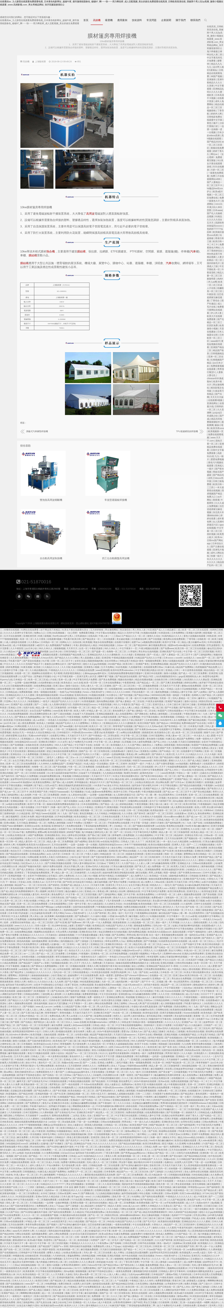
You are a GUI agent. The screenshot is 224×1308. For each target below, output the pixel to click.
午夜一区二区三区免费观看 (163, 711)
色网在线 (10, 1137)
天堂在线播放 (188, 1016)
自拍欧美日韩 (7, 627)
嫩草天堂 (113, 1025)
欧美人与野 (150, 655)
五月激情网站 (118, 633)
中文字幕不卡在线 (159, 689)
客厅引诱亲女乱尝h (54, 894)
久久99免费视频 (99, 1103)
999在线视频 (68, 1224)
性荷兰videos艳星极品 (75, 598)
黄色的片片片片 (179, 726)
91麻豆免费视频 (212, 1178)
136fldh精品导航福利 (117, 1153)
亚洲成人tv (145, 932)
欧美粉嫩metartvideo (107, 773)
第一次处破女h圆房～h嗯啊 (48, 1249)
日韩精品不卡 (187, 764)
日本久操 (150, 1140)
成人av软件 (74, 1268)
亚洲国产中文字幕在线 (43, 1290)
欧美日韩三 (201, 608)
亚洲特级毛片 (144, 770)
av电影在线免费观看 (96, 748)
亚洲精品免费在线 (201, 941)
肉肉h (220, 278)
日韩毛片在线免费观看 (15, 785)
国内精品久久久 (164, 1053)
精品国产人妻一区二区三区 (90, 957)
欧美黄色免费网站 (124, 726)
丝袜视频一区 (34, 1115)
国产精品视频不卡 (53, 938)
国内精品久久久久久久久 (101, 841)
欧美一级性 (95, 692)
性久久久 (170, 907)
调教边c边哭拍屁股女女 (84, 954)
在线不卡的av (173, 1013)
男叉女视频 (151, 1172)
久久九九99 (135, 745)
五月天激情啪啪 (115, 963)
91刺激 (118, 1094)
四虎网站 (218, 1031)
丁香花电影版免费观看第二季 (183, 770)
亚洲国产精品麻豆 (22, 648)
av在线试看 (78, 732)
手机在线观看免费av (11, 1053)
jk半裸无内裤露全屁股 (86, 1162)
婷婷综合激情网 (103, 1047)
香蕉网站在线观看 (38, 773)
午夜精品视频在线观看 (193, 602)
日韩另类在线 (137, 841)
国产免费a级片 (162, 860)
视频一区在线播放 (175, 935)
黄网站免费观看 (213, 885)
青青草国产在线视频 (193, 670)
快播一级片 (18, 574)
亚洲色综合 (91, 698)
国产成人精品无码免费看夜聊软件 (215, 419)
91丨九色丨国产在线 (57, 661)
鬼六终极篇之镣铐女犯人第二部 (183, 776)
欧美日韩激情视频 (143, 1022)
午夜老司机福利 (52, 1175)
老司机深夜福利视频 (89, 1137)
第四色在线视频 (82, 1187)
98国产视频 (216, 76)
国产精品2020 (213, 141)
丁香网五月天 (197, 807)
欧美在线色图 (126, 642)
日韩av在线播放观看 (64, 810)
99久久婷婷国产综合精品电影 (48, 1159)
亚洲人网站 (97, 1175)
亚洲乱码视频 (89, 717)
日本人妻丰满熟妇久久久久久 (170, 1249)
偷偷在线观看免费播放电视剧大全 (143, 748)
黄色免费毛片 (190, 655)
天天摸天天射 (197, 1221)
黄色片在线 (180, 804)
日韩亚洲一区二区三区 (28, 1193)
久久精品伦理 (178, 816)
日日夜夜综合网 (212, 583)
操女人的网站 (144, 904)
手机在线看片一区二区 (211, 636)
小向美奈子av (180, 729)
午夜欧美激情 (169, 592)
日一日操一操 (196, 922)
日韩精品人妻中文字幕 (26, 639)
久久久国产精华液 (176, 857)
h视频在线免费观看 (101, 1106)
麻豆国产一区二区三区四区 (19, 760)
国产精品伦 (218, 475)
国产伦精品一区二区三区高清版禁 (27, 894)
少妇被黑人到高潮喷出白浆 (88, 810)
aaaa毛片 (108, 1175)
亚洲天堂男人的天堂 (159, 620)
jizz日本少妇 (104, 592)
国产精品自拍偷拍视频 (48, 732)
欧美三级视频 (68, 586)
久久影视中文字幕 (80, 614)
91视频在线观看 (166, 639)
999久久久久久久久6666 (187, 636)
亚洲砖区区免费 (83, 1106)
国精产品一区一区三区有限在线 (170, 695)
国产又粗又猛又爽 (187, 1212)
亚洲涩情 (177, 602)
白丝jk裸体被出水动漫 (117, 627)
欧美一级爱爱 (190, 919)
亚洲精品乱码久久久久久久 (43, 807)
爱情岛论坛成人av (71, 916)
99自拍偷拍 (139, 764)
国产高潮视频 (92, 689)
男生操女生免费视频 (44, 925)
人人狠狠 (10, 1081)
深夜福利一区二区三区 (33, 845)
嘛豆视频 (214, 860)
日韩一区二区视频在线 (135, 673)
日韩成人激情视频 (85, 829)
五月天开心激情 (109, 1000)
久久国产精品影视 (40, 1147)
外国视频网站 (41, 866)
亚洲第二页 (126, 1212)
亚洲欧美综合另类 (168, 876)
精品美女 (169, 704)
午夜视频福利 (62, 751)
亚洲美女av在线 (118, 770)
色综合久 (21, 935)
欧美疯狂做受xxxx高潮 (128, 1249)
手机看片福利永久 (56, 950)
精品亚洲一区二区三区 (165, 1274)
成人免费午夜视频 (52, 1209)
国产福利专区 (147, 608)
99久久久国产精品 (139, 689)
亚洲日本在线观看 (15, 801)
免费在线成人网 (141, 960)
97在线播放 (58, 1287)
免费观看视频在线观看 (163, 642)
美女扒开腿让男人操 (158, 810)
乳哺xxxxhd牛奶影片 (115, 679)
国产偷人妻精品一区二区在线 (201, 645)
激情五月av (209, 695)
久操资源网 (108, 742)
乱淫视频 (201, 686)
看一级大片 (208, 642)
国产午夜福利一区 (195, 1047)
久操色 (149, 1218)
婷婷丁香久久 (54, 1063)
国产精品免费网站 (178, 723)
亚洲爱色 (48, 776)
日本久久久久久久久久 (68, 658)
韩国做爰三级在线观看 (30, 991)
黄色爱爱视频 (81, 676)
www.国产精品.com (71, 648)
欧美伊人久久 (204, 832)
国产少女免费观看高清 (83, 885)
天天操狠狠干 (38, 1006)
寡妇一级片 (18, 869)
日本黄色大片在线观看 (11, 764)
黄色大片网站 (178, 904)
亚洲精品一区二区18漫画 (53, 1003)
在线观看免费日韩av (125, 714)
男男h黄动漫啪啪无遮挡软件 (37, 1050)
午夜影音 (211, 294)
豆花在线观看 (30, 1293)
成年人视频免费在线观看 (46, 841)
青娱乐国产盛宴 (87, 848)
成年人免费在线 (148, 820)
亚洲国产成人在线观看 (93, 648)
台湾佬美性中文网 (72, 717)
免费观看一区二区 (175, 1240)
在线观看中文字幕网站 (23, 676)
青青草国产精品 (65, 804)
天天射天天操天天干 (209, 904)
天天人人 (8, 1097)
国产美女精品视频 (61, 739)
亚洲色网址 (212, 403)
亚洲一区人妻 (134, 623)
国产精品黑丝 (52, 1041)
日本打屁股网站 (9, 683)
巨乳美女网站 (67, 1162)
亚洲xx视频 (94, 767)
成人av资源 (110, 664)
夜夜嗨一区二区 (61, 963)
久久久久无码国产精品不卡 (102, 608)
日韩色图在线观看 (67, 845)
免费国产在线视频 (161, 661)
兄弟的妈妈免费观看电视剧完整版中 (196, 617)
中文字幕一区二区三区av (210, 863)
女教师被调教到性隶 (120, 863)
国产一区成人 (116, 673)
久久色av (167, 1246)
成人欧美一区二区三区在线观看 (43, 577)
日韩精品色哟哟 (117, 938)
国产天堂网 (167, 922)
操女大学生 (193, 729)
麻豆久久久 (168, 795)
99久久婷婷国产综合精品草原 (25, 1047)
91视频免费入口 (159, 1031)
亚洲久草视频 (32, 1066)
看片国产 (150, 1016)
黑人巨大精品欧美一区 (15, 1122)
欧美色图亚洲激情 (143, 776)
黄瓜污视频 (185, 879)
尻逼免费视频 (176, 1234)
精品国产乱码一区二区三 (63, 574)
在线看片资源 (39, 1224)
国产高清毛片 (156, 1084)
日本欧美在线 (91, 1066)
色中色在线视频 (215, 1200)
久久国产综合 (98, 620)
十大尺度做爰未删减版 (167, 879)
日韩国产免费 (114, 1287)
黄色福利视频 (127, 947)
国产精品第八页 (76, 823)
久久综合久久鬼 (130, 925)
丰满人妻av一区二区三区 (61, 664)
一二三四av (187, 580)
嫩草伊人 (51, 645)
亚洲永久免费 (49, 804)
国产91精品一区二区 (23, 698)
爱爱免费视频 (217, 459)
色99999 (73, 1281)
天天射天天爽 (178, 829)
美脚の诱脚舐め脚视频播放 (94, 673)
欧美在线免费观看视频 (179, 1031)
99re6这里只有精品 (104, 754)
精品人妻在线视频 (51, 916)
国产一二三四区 (78, 1143)
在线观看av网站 (188, 832)
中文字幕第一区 (184, 1281)
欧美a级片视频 (122, 1184)
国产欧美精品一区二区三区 (41, 655)
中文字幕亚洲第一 (138, 620)
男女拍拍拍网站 (120, 1091)
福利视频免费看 (118, 885)
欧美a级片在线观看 (35, 1240)
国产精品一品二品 (189, 748)
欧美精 (108, 611)
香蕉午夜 (138, 655)
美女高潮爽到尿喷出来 (113, 658)
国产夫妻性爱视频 (23, 711)
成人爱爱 (63, 683)
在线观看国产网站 (150, 782)
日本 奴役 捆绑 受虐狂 (156, 1131)
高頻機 (96, 20)
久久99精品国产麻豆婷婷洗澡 (49, 1106)
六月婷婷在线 (145, 1200)
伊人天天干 (18, 714)
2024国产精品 (187, 608)
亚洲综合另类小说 (56, 782)
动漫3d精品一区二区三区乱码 (55, 975)
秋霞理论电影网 (59, 623)
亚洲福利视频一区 (167, 633)
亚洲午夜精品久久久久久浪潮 (215, 82)
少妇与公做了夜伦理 (163, 801)
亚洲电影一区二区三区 (207, 1016)
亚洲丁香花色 (157, 929)
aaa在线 (85, 1103)
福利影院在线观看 (177, 1228)
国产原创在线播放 (102, 605)
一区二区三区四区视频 (52, 1056)
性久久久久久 (91, 645)
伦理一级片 (84, 792)
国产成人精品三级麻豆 (58, 707)
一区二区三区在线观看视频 (148, 1094)
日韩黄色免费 (43, 1252)
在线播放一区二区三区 (22, 922)
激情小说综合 (142, 630)
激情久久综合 (26, 1175)
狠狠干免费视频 (163, 941)
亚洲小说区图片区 (187, 1181)
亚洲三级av (128, 630)
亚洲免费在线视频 (179, 692)
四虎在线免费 (56, 1259)
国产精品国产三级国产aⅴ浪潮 (118, 907)
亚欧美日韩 (179, 785)
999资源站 (22, 670)
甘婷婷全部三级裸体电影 (85, 757)
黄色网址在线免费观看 (24, 586)
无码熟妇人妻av (65, 1044)
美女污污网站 (118, 683)
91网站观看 (90, 670)
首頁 (85, 20)
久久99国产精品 (209, 1284)
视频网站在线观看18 (113, 617)
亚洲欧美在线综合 (72, 901)
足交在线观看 (121, 670)
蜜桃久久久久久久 (36, 707)
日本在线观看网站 (170, 748)
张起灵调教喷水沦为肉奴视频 (84, 751)
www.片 (159, 1137)
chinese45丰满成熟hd (103, 726)
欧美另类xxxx (217, 428)
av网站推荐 (97, 1115)
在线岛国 (165, 580)
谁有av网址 (205, 801)
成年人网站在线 (72, 879)
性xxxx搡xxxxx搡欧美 (34, 764)
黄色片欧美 (131, 683)
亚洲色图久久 (134, 854)
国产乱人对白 (13, 689)
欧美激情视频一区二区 (212, 1100)
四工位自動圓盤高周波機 (182, 499)
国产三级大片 (60, 1231)
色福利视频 (148, 611)
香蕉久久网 (175, 910)
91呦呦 (14, 991)
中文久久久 (81, 608)
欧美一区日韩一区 (161, 627)
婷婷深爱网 (88, 679)
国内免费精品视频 (176, 645)
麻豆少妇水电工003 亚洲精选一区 (145, 1246)
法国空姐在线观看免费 (79, 620)
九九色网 (143, 925)
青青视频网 (149, 988)
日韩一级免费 (94, 1031)
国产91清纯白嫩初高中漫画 (160, 813)
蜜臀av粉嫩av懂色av (73, 670)
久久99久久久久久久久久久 (53, 913)
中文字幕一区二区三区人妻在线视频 (119, 1031)
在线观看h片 (67, 711)
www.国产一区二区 (53, 605)
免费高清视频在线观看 (203, 1084)
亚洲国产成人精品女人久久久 (61, 714)
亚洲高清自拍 (149, 639)
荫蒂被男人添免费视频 (209, 779)
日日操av (185, 807)
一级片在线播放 (151, 745)
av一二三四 (109, 897)
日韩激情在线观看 (149, 1025)
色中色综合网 (151, 670)
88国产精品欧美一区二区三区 (46, 1010)
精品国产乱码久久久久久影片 (33, 611)
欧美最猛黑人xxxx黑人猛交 (56, 1200)
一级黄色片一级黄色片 (83, 1041)
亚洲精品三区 (177, 888)
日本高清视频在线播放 (17, 1243)
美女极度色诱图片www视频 (192, 929)
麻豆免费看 (65, 795)
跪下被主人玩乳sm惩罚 (124, 661)
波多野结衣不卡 (70, 1209)
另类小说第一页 (123, 869)
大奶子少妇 (131, 1125)
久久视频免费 (17, 897)
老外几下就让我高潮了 (204, 664)
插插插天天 (54, 1059)
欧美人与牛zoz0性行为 (204, 1078)
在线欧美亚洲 (107, 689)
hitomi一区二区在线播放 (180, 664)
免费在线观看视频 (47, 1028)
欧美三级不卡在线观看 (21, 1128)
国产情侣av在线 (152, 972)
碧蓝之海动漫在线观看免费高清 (138, 695)
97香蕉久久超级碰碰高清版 (204, 988)
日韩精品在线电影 (165, 720)
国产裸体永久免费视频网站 (98, 661)
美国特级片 (108, 919)
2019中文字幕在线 (55, 1240)
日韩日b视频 (21, 627)
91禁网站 (141, 1293)
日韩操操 (52, 823)
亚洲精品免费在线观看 (215, 447)
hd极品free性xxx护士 (210, 894)
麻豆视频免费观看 (176, 1193)
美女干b (45, 1047)
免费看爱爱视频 (175, 938)
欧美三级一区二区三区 (109, 941)
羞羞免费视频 (85, 997)
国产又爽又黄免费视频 (17, 630)
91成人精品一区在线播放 (177, 707)
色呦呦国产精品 (129, 804)
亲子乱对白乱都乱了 (175, 845)
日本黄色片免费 (42, 673)
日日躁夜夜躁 (62, 925)
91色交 (111, 1103)
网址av (214, 154)
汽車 (193, 251)
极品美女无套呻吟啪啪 (105, 1206)
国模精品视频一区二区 (48, 988)
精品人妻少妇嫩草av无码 (44, 589)
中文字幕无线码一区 (169, 882)
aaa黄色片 (131, 1059)
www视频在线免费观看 (203, 633)
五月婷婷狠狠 (170, 574)
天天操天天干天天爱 (16, 633)
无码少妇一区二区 (19, 873)
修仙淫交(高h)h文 (66, 595)
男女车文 (175, 1153)
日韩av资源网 (148, 1137)
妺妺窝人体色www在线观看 (160, 969)
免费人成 (173, 975)
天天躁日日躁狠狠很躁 (42, 689)
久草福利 (204, 595)
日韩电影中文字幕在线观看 (13, 754)
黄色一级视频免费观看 (101, 711)
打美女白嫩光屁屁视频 (76, 788)
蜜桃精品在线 (213, 835)
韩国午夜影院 (135, 1193)
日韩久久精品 (70, 1234)
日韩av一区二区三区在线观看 (181, 1252)
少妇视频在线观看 (127, 901)
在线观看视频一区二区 (45, 966)
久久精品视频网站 (100, 782)
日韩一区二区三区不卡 (132, 605)
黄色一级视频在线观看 (113, 636)
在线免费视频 (48, 592)
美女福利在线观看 (43, 963)
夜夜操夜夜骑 (39, 704)
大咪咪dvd (66, 757)
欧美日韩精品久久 (153, 1072)
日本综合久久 (176, 570)
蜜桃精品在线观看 (112, 695)
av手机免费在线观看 (38, 1150)
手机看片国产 (85, 605)
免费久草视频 (45, 1231)
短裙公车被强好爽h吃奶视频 (61, 608)
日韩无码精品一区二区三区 (149, 595)
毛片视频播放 (159, 736)
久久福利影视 (43, 757)
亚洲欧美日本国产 (186, 957)
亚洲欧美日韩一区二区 (201, 813)
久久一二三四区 (176, 1075)
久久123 (74, 630)
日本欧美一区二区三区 (215, 338)
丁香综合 (215, 300)
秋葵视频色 (105, 645)
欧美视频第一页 (215, 431)
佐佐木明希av (182, 605)
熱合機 (50, 251)
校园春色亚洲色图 (162, 1259)
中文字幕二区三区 (26, 782)
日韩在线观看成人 (165, 916)
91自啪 (91, 888)
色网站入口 (138, 586)
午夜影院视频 (176, 648)
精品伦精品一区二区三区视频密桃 (215, 107)
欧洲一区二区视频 (15, 745)
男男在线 (211, 879)
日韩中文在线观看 (58, 851)
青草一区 (21, 1081)
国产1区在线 (103, 1100)
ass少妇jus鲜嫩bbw (123, 1162)
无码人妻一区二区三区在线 (140, 1234)
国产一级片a (155, 714)
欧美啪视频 (126, 873)
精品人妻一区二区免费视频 (146, 785)
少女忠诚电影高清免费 (119, 857)
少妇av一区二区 (197, 589)
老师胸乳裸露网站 (192, 1125)
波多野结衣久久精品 (198, 1274)
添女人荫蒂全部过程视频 (160, 779)
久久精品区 (195, 692)
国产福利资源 (71, 651)
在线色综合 (95, 1293)
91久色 (153, 633)
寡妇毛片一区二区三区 (138, 1006)
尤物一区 (95, 614)
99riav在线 (81, 1224)
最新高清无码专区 (77, 1119)
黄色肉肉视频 (194, 804)
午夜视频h (65, 732)
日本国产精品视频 (50, 1165)
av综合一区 (139, 1066)
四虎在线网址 (122, 689)
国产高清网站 (199, 879)
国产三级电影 (161, 885)
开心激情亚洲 (83, 1290)
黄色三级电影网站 (93, 739)
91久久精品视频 (168, 1165)
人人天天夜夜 (140, 873)
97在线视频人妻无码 (108, 838)
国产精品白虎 (71, 1137)
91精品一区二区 (160, 932)
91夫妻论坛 (181, 639)
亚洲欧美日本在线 (147, 1047)
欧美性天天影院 (135, 835)
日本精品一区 (89, 623)
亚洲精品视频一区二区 (68, 627)
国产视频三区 (76, 925)
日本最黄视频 (48, 1019)
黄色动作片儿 (163, 1000)
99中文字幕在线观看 (109, 1143)
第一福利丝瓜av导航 (52, 882)
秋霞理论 (200, 785)
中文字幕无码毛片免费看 (154, 623)
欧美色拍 (140, 985)
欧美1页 (23, 701)
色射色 (90, 1119)
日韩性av (10, 947)
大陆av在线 (79, 1053)
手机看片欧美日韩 (145, 583)
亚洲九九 (51, 760)
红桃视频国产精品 (48, 982)
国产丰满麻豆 (139, 1087)
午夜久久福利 (177, 798)
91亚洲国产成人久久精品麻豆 (48, 972)
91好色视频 (193, 611)
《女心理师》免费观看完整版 (215, 157)
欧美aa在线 (78, 589)
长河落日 (53, 866)
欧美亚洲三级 (15, 788)
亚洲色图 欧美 (165, 1271)
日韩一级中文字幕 (156, 848)
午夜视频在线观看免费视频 (188, 851)
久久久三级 (163, 820)
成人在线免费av (59, 1022)
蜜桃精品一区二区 (123, 767)
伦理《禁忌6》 (192, 935)
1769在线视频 (153, 994)
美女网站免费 (21, 729)
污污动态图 (162, 1143)
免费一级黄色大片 (58, 686)
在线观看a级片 (194, 695)
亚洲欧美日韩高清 (13, 997)
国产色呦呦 (203, 1187)
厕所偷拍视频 (69, 813)
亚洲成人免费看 (194, 1006)
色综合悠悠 (28, 1075)
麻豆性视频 (20, 944)
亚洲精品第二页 (189, 1268)
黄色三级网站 (207, 947)
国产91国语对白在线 (151, 823)
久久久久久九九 (76, 661)
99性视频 (187, 1200)
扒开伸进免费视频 (147, 760)
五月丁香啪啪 (181, 922)
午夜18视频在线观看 (10, 739)
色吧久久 (116, 925)
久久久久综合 (211, 1047)
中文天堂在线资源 (93, 695)
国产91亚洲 (30, 798)
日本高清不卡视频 (205, 764)
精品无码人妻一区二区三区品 (83, 1081)
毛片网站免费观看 (135, 1010)
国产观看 (101, 954)
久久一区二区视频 (15, 1259)
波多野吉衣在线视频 (207, 1252)
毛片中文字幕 (80, 888)
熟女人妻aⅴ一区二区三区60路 (33, 1212)
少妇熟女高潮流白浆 (102, 779)
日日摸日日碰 (78, 1153)
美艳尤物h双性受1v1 (84, 1013)
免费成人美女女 (62, 695)
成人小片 (54, 1150)
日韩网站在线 (24, 957)
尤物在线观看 (133, 978)
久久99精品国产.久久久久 (167, 701)
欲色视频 (79, 922)
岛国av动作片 (67, 1150)
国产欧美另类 (21, 1097)
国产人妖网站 (45, 639)
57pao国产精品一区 (20, 1196)
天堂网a (79, 645)
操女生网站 (202, 792)
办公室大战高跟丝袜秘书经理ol (144, 717)
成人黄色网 (141, 938)
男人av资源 (156, 960)
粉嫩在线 (108, 910)
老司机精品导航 (14, 963)
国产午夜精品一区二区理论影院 (181, 679)
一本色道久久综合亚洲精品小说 (116, 676)
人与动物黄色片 (190, 873)
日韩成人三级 (213, 785)
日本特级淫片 (147, 664)
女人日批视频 (212, 1221)
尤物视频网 (172, 1243)
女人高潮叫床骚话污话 (67, 570)
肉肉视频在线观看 (145, 860)
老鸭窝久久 (199, 966)
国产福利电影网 (35, 770)
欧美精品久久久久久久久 (113, 879)
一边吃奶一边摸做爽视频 (188, 698)
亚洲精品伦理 (42, 676)
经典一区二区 (175, 950)
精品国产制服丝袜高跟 (114, 810)
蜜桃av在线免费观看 (38, 633)
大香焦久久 (167, 667)
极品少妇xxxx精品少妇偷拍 (51, 1084)
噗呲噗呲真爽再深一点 (170, 1050)
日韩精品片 (71, 1025)
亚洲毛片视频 (210, 570)
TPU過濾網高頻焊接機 (190, 431)
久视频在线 (71, 1084)
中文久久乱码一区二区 (32, 907)
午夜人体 (176, 580)
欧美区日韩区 (118, 1224)
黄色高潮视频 (45, 1293)
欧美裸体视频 (114, 595)
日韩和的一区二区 (86, 1109)
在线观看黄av (132, 1063)
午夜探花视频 (53, 944)
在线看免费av (116, 1053)
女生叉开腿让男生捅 (97, 704)
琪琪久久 (4, 897)
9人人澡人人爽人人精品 (196, 1218)
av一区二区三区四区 (215, 144)
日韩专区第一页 (134, 1274)
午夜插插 (107, 1003)
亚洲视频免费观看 (54, 651)
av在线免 (23, 773)
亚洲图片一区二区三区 (180, 767)
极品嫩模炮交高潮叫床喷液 (36, 1022)
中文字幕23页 (117, 1125)
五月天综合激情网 (86, 580)
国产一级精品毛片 (141, 732)
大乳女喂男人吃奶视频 (146, 876)
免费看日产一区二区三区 (161, 1115)
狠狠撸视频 (132, 592)
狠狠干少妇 (63, 679)
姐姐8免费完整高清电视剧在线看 (202, 816)
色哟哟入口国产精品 (50, 642)
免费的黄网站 (174, 873)
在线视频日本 (47, 1025)
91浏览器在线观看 (184, 916)
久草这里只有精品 (67, 982)
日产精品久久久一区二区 (206, 580)
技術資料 (137, 20)
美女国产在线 (207, 1259)
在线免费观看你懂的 (18, 1059)
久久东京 (164, 894)
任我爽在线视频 (185, 1134)
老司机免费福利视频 (89, 1184)
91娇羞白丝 (214, 826)
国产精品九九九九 (173, 1019)
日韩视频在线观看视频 (39, 1122)
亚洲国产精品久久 (9, 736)
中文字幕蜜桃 (95, 910)
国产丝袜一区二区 (49, 1299)
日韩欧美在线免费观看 (127, 1103)
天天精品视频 (124, 1147)
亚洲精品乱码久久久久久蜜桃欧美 (215, 92)
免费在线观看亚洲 (97, 595)
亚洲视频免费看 (14, 816)
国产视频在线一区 (56, 785)
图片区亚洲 (47, 748)
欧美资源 (79, 664)
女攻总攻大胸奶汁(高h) (180, 932)
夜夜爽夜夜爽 (79, 1262)
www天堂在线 (188, 701)
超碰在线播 (97, 1231)
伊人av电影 (100, 1097)
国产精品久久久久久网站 (137, 602)
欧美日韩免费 (26, 1156)
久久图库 (38, 1175)
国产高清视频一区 (39, 1059)
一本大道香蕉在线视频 (39, 617)
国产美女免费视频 (177, 623)
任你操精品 (215, 792)
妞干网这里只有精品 (124, 574)
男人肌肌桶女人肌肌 (161, 602)
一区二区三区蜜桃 (42, 1038)
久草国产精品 (51, 636)
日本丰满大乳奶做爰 (97, 857)
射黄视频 (68, 729)
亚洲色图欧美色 (78, 707)
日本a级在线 (83, 929)
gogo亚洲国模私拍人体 (39, 623)
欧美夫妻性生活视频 (80, 701)
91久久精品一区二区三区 (46, 1156)
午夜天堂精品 (24, 1134)
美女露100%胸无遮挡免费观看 (78, 754)
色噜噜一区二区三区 (189, 595)
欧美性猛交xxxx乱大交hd (130, 988)
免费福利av (218, 1028)
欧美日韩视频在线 (205, 1122)
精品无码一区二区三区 (186, 1256)
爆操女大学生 (30, 1084)
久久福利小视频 (179, 860)
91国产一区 (86, 642)
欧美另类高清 (126, 1022)
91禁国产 (183, 1184)
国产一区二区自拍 (209, 776)
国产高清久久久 (189, 1153)
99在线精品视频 (180, 589)
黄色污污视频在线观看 (124, 997)
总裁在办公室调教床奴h (72, 720)
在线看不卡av (152, 773)
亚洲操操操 (211, 598)
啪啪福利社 (57, 879)
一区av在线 (43, 717)
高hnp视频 (35, 748)
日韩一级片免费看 (128, 1084)
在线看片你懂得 (195, 586)
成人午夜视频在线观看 (96, 589)
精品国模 (82, 1087)
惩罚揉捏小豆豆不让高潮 (95, 1299)
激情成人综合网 (197, 835)
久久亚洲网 (37, 1091)
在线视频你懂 (184, 633)
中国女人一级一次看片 (48, 720)
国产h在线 (174, 863)
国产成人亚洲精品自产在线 (160, 1087)
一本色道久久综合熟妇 (128, 664)
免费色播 (181, 907)
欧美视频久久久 (194, 689)
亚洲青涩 (102, 816)
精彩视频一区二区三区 (64, 580)
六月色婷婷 (181, 642)
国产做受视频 (210, 1143)
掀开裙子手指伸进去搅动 (56, 630)
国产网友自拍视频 (213, 795)
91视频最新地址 (142, 642)
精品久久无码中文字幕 (202, 577)
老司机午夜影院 (14, 932)
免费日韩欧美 (141, 1228)
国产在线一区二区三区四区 (55, 854)
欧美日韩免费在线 (32, 838)
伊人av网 (212, 282)
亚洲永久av (119, 826)
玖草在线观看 (64, 589)
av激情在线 (58, 788)
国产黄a (138, 726)
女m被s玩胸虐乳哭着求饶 (53, 832)
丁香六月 (80, 826)
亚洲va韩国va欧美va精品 (131, 773)
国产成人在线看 (78, 857)
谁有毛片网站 (131, 1078)
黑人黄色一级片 (194, 857)
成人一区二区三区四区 (123, 866)
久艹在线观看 (197, 1224)
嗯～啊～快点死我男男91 (21, 742)
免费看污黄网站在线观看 (215, 310)
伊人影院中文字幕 (71, 642)
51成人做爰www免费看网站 (180, 736)
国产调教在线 (213, 658)
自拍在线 (149, 586)
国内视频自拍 (146, 885)
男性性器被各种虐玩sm (208, 1212)
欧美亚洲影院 (118, 1274)
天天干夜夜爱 (13, 1281)
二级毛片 (124, 701)
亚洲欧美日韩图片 (123, 686)
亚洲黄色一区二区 (180, 897)
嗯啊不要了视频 (178, 620)
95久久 (187, 648)
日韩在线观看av (24, 658)
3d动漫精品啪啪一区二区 (60, 1013)
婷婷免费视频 (84, 611)
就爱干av (208, 586)
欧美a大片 (116, 782)
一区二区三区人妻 (182, 1172)
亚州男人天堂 (69, 1252)
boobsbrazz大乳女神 (118, 1259)
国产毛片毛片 (19, 1168)
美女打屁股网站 (88, 1134)
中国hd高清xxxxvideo (158, 676)
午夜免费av (191, 1187)
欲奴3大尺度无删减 (144, 947)
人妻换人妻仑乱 (55, 704)
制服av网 (89, 882)
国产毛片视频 (156, 925)
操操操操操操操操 (124, 919)
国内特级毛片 (214, 263)
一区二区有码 (147, 888)
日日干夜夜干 (124, 751)
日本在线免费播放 (180, 627)
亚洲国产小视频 (164, 869)
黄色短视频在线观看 (215, 344)
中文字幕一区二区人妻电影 (182, 686)
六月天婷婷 (169, 954)
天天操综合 (132, 879)
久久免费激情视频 (113, 1231)
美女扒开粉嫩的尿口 (29, 1056)
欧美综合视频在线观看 (21, 792)
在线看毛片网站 (135, 679)
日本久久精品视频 (90, 1168)
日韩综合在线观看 (118, 795)
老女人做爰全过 (203, 1028)
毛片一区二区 (17, 1287)
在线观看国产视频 (140, 1159)
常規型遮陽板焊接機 (88, 499)
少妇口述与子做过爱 (209, 873)
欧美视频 (160, 586)
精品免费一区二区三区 (11, 866)
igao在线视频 (85, 570)
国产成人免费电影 (118, 823)
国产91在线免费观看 (100, 1159)
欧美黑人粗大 (132, 570)
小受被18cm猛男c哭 (198, 860)
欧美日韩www (11, 1025)
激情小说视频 (19, 620)
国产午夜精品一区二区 (34, 1053)
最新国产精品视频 (124, 742)
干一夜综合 (92, 826)
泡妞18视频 (71, 1287)
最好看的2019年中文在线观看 (153, 723)
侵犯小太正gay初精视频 (166, 608)
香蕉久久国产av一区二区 (34, 1296)
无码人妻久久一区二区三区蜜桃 (165, 630)
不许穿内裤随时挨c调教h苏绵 (197, 1050)
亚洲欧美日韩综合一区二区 (198, 888)
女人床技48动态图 (160, 739)
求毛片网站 (52, 829)
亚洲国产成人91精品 (73, 882)
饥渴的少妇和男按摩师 (51, 901)
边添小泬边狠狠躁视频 (32, 636)
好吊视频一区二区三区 (150, 651)
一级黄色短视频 (69, 944)
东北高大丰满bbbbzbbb (17, 570)
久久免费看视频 (106, 698)
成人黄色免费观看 (98, 667)
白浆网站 (44, 1081)
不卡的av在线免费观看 (182, 1028)
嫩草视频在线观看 (102, 997)
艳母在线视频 (36, 692)
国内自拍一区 (70, 997)
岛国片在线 (99, 651)
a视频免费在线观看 (50, 1066)
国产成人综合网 (83, 804)
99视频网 (109, 729)
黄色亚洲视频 (168, 757)
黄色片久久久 (199, 841)
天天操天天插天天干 (78, 832)
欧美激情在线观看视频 (76, 767)
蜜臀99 (67, 1259)
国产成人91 (142, 1262)
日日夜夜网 (16, 1249)
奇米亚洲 (124, 838)
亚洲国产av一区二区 (52, 969)
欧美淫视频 (120, 978)
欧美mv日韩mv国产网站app (154, 570)
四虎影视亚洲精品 (143, 617)
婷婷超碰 (182, 1206)
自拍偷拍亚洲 (118, 1200)
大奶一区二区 (217, 169)
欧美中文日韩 (202, 736)
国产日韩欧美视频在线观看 (142, 807)
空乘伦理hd (165, 982)
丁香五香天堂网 (194, 1097)
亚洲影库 (108, 832)
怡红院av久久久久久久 (116, 807)
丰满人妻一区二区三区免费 (13, 1103)
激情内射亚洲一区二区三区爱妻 (30, 1305)
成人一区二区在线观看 (128, 1237)
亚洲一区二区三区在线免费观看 (64, 633)
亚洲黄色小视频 (163, 611)
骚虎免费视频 (7, 639)
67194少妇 (69, 1140)
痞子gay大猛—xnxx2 (166, 1140)
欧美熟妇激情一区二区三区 (21, 757)
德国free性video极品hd (28, 592)
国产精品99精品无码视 (54, 1103)
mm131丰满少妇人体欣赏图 (214, 207)
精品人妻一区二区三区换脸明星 (215, 275)
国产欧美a (129, 1053)
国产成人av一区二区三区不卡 (95, 736)
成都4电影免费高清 (37, 823)
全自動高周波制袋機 (135, 499)
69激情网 (28, 963)
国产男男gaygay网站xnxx (105, 642)
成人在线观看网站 (196, 658)
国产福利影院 (211, 1041)
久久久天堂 (27, 941)
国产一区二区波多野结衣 (134, 1281)
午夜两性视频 (113, 1277)
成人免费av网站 (212, 1290)
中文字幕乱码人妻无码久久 (82, 683)
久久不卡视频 (160, 742)
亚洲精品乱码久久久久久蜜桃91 (108, 1063)
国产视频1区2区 (86, 982)
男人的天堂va (122, 745)
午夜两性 (13, 1044)
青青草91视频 (75, 935)
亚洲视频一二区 (175, 1128)
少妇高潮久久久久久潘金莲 (42, 627)
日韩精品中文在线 (100, 801)
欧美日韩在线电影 (67, 891)
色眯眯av (181, 1277)
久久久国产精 (169, 960)
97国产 (47, 879)
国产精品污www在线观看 (125, 757)
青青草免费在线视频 (62, 991)
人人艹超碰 (182, 732)
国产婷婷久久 (11, 701)
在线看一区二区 (94, 617)
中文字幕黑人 (199, 963)
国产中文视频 (200, 882)
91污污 (158, 1212)
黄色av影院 (182, 823)
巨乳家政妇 (154, 580)
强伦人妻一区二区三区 (104, 1147)
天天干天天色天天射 (120, 732)
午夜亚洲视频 (144, 661)
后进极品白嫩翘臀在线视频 (171, 1047)
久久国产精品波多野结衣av (21, 1265)
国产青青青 (85, 742)
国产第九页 (158, 1287)
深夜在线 (14, 910)
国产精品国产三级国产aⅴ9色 (48, 1284)
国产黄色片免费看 (199, 826)
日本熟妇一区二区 (122, 586)
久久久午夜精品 (167, 751)
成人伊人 (114, 1212)
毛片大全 (55, 757)
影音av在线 (94, 1000)
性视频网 (105, 788)
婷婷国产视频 (82, 711)
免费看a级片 (53, 711)
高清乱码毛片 (11, 1156)
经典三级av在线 (182, 891)
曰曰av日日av (150, 1097)
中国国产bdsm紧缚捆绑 (97, 770)
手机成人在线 (66, 1165)
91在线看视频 (209, 848)
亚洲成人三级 (204, 1181)
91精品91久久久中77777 (134, 1128)
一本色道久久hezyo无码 (112, 602)
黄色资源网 (65, 1041)
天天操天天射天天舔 (108, 1284)
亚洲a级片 (163, 1044)
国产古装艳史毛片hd (129, 1025)
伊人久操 (122, 1193)
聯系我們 (195, 20)
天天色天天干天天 (213, 760)
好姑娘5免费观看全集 (134, 720)
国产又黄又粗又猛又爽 (116, 957)
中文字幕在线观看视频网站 (129, 1215)
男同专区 (86, 860)
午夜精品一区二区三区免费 (50, 1034)
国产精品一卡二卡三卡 (69, 1028)
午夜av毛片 (14, 901)
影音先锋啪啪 (58, 1131)
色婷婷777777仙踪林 (48, 1162)
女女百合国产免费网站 (111, 655)
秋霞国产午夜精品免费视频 (57, 692)
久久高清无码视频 (193, 1128)
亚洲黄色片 (77, 695)
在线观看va (40, 760)
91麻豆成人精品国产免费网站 (27, 614)
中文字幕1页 (168, 1281)
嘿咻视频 (18, 982)
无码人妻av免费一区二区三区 (168, 1218)
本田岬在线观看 (116, 1190)
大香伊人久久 (144, 1287)
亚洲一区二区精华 (200, 707)
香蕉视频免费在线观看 (29, 882)
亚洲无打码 (142, 714)
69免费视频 (80, 1044)
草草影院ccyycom (55, 1134)
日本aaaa (217, 210)
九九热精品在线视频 (194, 717)
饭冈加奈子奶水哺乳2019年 (104, 929)
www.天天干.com (66, 1246)
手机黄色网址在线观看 (212, 751)
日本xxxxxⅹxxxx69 (20, 605)
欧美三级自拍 (165, 1172)
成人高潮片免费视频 (134, 1203)
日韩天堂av (32, 1081)
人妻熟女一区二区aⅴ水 (142, 701)
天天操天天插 (38, 829)
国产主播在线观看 (193, 570)
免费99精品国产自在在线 (41, 670)
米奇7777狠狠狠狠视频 (80, 583)
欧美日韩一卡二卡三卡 (11, 1246)
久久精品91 (162, 863)
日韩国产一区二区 (73, 972)
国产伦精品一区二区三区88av (148, 1019)
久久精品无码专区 (188, 683)
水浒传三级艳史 (132, 1137)
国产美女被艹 (34, 1019)
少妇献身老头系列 (145, 941)
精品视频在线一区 (151, 922)
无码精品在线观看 (85, 869)
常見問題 (151, 20)
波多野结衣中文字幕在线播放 (88, 729)
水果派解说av (182, 1221)
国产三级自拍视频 (134, 658)
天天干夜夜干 (201, 745)
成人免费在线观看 (67, 1237)
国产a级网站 (166, 785)
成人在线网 (149, 726)
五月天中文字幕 (134, 826)
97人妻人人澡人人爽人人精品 (196, 651)
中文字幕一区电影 (105, 714)
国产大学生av (37, 729)
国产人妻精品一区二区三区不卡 (26, 602)
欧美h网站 (133, 885)
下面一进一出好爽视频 (172, 1066)
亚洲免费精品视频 (9, 611)
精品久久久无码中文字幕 (78, 1115)
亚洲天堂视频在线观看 (85, 773)
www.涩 (166, 1006)
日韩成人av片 (158, 1100)
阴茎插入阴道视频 (179, 1069)
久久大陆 (137, 611)
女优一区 (156, 592)
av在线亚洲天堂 (195, 1003)
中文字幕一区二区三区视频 (211, 679)
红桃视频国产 (204, 820)
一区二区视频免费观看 (132, 1143)
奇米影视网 (12, 904)
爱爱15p (174, 676)
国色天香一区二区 (192, 1081)
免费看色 (30, 1287)
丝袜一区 (212, 963)
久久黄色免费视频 (90, 602)
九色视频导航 (207, 611)
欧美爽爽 (130, 860)
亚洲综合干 (181, 751)
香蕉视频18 (195, 823)
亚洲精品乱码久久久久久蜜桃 (89, 639)
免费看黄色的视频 (165, 1221)
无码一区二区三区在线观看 (21, 851)
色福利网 (13, 1125)
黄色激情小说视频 (9, 686)
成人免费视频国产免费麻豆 (131, 589)
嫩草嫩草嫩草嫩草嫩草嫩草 (157, 1296)
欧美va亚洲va (196, 1178)
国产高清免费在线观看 (89, 913)
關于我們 (181, 20)
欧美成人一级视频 (87, 1100)
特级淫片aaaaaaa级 (141, 736)
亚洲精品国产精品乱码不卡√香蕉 (103, 873)
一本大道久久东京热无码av (90, 1112)
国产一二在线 (112, 648)
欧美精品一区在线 (17, 823)
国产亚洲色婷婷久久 (194, 1034)
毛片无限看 (76, 592)
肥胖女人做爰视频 (184, 795)
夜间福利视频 (17, 798)
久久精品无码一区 (180, 988)
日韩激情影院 (83, 798)
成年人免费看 (80, 994)
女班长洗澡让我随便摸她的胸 (159, 605)
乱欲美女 (99, 679)
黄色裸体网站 (64, 760)
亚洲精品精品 (186, 1243)
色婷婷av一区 (135, 1134)
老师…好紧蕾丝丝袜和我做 (97, 866)
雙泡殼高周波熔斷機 (42, 499)
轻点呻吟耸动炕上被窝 (143, 869)
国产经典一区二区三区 (122, 913)
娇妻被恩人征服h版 (129, 888)
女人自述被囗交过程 (183, 1271)
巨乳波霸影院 (63, 592)
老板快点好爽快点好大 (127, 608)
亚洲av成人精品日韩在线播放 (186, 982)
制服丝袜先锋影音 (71, 602)
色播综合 (28, 1109)
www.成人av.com (210, 804)
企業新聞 (166, 20)
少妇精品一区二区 (208, 770)
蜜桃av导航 (28, 1221)
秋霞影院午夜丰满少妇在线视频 (186, 673)
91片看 (116, 605)
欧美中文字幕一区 (22, 589)
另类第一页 (14, 645)
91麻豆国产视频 (194, 1249)
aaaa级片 (215, 341)
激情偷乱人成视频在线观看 (115, 598)
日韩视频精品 (217, 353)
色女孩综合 (199, 574)
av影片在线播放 (80, 692)
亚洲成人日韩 (20, 617)
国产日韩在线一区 (40, 1196)
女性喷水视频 (110, 901)
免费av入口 (113, 577)
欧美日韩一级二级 (70, 1075)
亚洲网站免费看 (33, 695)
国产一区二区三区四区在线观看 (112, 717)
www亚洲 (128, 655)
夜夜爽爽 (79, 1165)
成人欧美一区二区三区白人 (58, 888)
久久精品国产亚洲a (157, 950)
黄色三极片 (212, 123)
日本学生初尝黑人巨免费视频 (94, 863)
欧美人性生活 (94, 598)
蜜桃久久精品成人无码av (70, 807)
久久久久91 (25, 1290)
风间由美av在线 (55, 997)
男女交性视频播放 (135, 994)
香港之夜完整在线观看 (160, 1081)
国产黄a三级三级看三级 (185, 779)
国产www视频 (136, 670)
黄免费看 (77, 1299)
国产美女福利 (35, 1103)
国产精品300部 (113, 1038)
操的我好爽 (206, 925)
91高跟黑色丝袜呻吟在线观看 (29, 888)
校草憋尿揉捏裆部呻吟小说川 (109, 975)
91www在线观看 (35, 938)
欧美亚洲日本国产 (100, 764)
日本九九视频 (210, 1131)
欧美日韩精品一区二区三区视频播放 (72, 801)
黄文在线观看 (109, 692)
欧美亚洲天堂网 (201, 714)
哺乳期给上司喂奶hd (164, 913)
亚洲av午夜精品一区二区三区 (147, 832)
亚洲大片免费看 (25, 972)
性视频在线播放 (69, 792)
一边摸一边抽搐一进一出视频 (215, 129)
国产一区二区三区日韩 (193, 630)
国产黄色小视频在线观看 (150, 954)
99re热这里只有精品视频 (208, 701)
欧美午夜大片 (161, 1234)
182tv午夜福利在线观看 (137, 633)
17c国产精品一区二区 (69, 1091)
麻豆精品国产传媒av (25, 860)
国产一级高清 (166, 1256)
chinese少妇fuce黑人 (92, 1256)
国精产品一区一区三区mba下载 (95, 776)
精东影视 (62, 935)
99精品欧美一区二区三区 (127, 754)
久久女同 (137, 686)
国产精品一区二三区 (212, 648)
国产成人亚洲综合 (109, 813)
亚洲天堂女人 (7, 651)
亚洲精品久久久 (171, 832)
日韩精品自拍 (113, 1044)
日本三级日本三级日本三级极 (24, 1165)
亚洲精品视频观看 (177, 658)
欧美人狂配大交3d (29, 1299)
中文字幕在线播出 (27, 732)
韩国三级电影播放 (60, 857)
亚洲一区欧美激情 (135, 1299)
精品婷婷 (41, 782)
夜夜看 (216, 500)
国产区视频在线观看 (79, 686)
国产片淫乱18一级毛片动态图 (116, 894)
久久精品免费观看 (92, 907)
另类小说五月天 (185, 1038)
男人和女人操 (212, 574)
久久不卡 (32, 701)
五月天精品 (107, 767)
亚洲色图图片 (102, 982)
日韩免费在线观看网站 (15, 916)
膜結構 (81, 251)
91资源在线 (14, 580)
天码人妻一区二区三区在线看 (65, 673)
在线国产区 (187, 1150)
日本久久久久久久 (36, 944)
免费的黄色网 (53, 1224)
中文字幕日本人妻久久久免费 (95, 1028)
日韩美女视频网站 (157, 963)
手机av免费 (216, 736)
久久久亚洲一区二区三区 (89, 845)
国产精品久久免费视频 (200, 661)
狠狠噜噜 (200, 1203)
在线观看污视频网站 (183, 745)
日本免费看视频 (202, 1134)
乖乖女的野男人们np (194, 885)
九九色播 (25, 689)
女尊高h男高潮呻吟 (152, 1209)
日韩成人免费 (46, 994)
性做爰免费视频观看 (35, 714)
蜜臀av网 (128, 776)
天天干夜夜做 (80, 910)
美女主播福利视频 (18, 1162)
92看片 (58, 670)
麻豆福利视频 (182, 826)
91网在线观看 (171, 929)
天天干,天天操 (73, 1128)
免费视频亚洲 (210, 1053)
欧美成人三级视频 (117, 667)
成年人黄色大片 (119, 1109)
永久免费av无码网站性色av (83, 1122)
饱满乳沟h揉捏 (213, 717)
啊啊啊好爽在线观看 (71, 1228)
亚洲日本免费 (110, 760)
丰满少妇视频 (109, 845)
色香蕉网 (89, 1165)
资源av (9, 1100)
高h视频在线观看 (145, 975)
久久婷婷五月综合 (192, 848)
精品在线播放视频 (213, 623)
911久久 (100, 972)
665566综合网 (7, 642)
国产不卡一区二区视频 (15, 929)
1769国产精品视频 (42, 947)
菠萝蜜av (203, 919)
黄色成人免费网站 (32, 1181)
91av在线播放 (135, 639)
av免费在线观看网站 (61, 1196)
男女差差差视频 (42, 1131)
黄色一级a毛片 (27, 1190)
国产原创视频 (142, 711)
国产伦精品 (34, 832)
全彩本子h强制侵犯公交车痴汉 (69, 689)
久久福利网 (42, 851)
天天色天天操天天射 (31, 804)
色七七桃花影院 (174, 848)
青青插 (12, 1016)
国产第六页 (76, 679)
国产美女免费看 (80, 1259)
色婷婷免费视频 (214, 1203)
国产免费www (17, 595)
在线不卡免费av (160, 767)
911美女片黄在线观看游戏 (215, 163)
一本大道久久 (66, 636)
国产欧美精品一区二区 (22, 673)
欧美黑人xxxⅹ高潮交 (21, 835)
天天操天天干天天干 (154, 679)
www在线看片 (35, 1209)
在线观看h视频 (215, 400)
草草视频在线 (163, 726)
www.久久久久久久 (104, 869)
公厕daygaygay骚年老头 (166, 617)
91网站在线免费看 (103, 574)
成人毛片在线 (56, 941)
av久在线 (146, 627)
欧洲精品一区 (195, 642)
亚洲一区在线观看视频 (88, 904)
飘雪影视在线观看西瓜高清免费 (181, 1119)
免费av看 (27, 1038)
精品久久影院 (201, 1150)
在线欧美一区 (53, 586)
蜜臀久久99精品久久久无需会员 (24, 1153)
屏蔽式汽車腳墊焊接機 (34, 431)
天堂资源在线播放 (94, 664)
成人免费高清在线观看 (39, 754)
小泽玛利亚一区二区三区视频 (184, 894)
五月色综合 (46, 1203)
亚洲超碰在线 (102, 1125)
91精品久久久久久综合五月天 (214, 219)
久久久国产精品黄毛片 (96, 1243)
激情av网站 (212, 1075)
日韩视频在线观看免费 (143, 1290)
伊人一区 (8, 776)
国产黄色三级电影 (53, 1234)
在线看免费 (150, 1143)
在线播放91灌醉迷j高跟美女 (58, 1218)
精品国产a (158, 1022)
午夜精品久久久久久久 (91, 1069)
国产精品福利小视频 (20, 704)
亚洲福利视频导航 (146, 1221)
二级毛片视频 (210, 1006)
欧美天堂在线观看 (128, 792)
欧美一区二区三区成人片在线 (214, 285)
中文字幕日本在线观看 (44, 658)
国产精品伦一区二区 (187, 1165)
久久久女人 (43, 869)
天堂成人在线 (105, 826)
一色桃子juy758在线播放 (138, 636)
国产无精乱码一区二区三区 (185, 1259)
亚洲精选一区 (152, 1299)
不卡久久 (44, 857)
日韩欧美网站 (42, 1075)
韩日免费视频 (7, 1003)
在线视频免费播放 (75, 770)
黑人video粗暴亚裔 (66, 1087)
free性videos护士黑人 (136, 580)
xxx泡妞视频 (40, 711)
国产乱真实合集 (119, 1246)
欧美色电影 (68, 960)
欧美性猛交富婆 (65, 838)
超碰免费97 (157, 919)
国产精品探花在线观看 (198, 620)
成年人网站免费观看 (149, 1178)
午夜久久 (8, 711)
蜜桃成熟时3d (62, 932)
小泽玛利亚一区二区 (23, 841)
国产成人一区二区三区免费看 (42, 620)
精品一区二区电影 (171, 651)
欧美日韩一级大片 (147, 1271)
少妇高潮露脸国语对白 (15, 623)
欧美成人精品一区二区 (65, 779)
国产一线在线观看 (161, 1028)
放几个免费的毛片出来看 (156, 686)
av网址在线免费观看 (207, 676)
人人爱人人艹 (211, 1003)
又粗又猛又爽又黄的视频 (163, 732)
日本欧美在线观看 (194, 760)
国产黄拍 (80, 1140)
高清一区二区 (99, 583)
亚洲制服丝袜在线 (199, 972)
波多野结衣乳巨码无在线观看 (108, 723)
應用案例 (122, 20)
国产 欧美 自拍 (30, 994)
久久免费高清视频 (157, 938)
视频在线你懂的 (195, 623)
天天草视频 (31, 869)
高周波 (90, 213)
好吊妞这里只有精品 (94, 807)
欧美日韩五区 (92, 655)
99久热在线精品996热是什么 (56, 1125)
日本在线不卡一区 (86, 714)
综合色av (177, 854)
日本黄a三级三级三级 (83, 966)
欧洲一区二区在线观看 (97, 1053)
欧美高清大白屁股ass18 (123, 788)
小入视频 (28, 866)
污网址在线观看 (113, 1178)
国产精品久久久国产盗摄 (80, 723)
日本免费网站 (28, 580)
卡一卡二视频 (167, 972)
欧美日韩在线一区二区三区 (60, 922)
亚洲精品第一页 (80, 760)
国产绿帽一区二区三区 (28, 1184)
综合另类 (182, 1302)
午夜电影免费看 (143, 1100)
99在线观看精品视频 (174, 925)
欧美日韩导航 (47, 751)
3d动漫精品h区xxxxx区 (101, 686)
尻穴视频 (56, 848)
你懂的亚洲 (16, 1181)
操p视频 (78, 1150)
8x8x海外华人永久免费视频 (21, 667)
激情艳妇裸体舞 (148, 1063)
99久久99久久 (119, 592)
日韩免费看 (144, 1031)
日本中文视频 (69, 820)
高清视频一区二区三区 (53, 767)
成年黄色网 (49, 570)
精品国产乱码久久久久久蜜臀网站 (143, 667)
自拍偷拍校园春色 (188, 1293)
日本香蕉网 (40, 742)
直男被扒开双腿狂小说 (117, 620)
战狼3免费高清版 (103, 1221)
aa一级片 (23, 1094)
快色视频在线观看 (200, 742)
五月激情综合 (176, 885)
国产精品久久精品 (73, 907)
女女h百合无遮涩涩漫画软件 (174, 1178)
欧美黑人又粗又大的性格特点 (137, 801)
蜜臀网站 (48, 801)
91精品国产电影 (70, 1016)
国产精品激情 (190, 1025)
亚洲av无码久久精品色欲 (181, 810)
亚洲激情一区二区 (212, 982)
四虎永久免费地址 (197, 913)
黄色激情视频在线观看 (116, 639)
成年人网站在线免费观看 (186, 947)
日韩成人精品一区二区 (29, 767)
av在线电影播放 (55, 736)
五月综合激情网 (144, 788)
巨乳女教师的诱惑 (161, 904)
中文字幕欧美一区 (73, 938)
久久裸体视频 (87, 985)
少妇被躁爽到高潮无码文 (18, 1006)
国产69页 (147, 826)
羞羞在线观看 (36, 879)
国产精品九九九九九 (11, 1075)
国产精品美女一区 (164, 583)
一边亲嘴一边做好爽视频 (92, 627)
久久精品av (81, 595)
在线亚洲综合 (87, 1221)
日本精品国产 (15, 1221)
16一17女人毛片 (95, 1262)
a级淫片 (113, 589)
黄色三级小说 (13, 751)
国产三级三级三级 (155, 985)
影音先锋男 (161, 975)
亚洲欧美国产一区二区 (75, 704)
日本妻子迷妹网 (189, 1013)
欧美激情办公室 (16, 679)
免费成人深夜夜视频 (18, 692)
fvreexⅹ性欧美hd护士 (162, 636)
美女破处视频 (196, 583)
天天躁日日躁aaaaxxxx (208, 978)
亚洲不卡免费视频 (59, 1081)
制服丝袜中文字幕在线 (21, 966)
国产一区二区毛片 (198, 1184)
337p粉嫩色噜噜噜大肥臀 (25, 810)
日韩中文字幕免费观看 (11, 717)
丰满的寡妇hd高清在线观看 (62, 611)
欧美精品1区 (179, 869)
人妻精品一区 (62, 1078)
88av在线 (17, 829)
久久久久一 (72, 1003)
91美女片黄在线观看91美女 (148, 574)
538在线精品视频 (96, 851)
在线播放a (109, 922)
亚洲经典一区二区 (68, 1100)
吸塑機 (109, 20)
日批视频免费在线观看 (90, 630)
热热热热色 (206, 729)
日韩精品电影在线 (207, 950)
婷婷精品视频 (206, 748)
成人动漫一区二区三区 (190, 1231)
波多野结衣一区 (72, 969)
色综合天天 (94, 676)
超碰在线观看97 (110, 935)
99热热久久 (12, 832)
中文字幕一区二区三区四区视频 (109, 570)
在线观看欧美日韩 (64, 745)
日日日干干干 (70, 941)
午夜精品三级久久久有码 (97, 732)
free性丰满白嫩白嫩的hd (60, 773)
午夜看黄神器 (197, 627)
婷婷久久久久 (180, 1010)
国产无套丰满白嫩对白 (94, 932)
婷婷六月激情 (19, 770)
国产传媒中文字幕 (48, 891)
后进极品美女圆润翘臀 (110, 1034)
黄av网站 (99, 1016)
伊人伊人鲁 (216, 313)
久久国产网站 (210, 689)
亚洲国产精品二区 (44, 726)
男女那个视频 (207, 1106)
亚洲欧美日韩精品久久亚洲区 (22, 1268)
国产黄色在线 (209, 1209)
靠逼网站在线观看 (187, 960)
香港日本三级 (32, 1228)
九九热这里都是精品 (89, 1084)
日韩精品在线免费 (157, 614)
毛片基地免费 (193, 845)
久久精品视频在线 (110, 614)
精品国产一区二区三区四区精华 (38, 932)
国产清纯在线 (71, 605)
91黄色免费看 (51, 1091)
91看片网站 (118, 1003)
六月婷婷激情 (101, 1056)
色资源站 (88, 947)
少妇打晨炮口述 (142, 919)
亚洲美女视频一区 (166, 1147)
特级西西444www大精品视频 (67, 1050)
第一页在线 (161, 664)
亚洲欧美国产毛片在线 (19, 598)
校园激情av (134, 823)
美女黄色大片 (89, 1296)
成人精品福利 (164, 1063)
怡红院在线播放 (9, 1203)
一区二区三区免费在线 (111, 1137)
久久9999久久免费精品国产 (133, 707)
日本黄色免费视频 (131, 782)
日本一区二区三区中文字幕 (190, 1290)
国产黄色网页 (85, 944)
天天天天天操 (216, 397)
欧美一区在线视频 (86, 1156)
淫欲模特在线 (154, 1281)
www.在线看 (164, 966)
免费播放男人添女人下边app (202, 1010)
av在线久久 (37, 605)
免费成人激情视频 (142, 767)
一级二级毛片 (162, 888)
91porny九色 (75, 623)
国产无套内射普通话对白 (186, 801)
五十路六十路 (32, 885)
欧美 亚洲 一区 (135, 1072)
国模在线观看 (57, 869)
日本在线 (191, 1277)
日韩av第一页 (73, 782)
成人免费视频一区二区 (19, 813)
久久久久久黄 (114, 1128)
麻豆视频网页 (96, 760)
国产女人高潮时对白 (63, 639)
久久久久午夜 (84, 779)
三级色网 (130, 938)
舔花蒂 (26, 829)
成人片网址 (206, 1196)
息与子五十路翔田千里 (17, 748)
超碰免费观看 (58, 1265)
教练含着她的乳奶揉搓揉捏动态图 (156, 729)
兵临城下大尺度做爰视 (156, 658)
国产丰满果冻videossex (49, 820)
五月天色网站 (179, 611)
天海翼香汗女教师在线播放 (30, 1041)
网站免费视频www (94, 922)
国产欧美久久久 (72, 736)
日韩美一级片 (188, 1122)
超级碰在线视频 (147, 879)
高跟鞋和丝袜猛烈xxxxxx (156, 648)
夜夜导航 (68, 1187)
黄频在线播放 (168, 994)
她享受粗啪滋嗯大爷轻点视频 (96, 1091)
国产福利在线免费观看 (55, 985)
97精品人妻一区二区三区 (169, 655)
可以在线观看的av (65, 667)
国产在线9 (74, 1047)
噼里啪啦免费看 (83, 1246)
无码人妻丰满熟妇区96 (168, 807)
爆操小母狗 (140, 813)
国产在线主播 (173, 764)
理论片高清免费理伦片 (107, 888)
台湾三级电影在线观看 (194, 1299)
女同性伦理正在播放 (52, 1069)
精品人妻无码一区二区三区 (118, 785)
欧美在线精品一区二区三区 (170, 760)
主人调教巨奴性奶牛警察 (95, 938)
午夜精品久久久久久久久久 (133, 614)
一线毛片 (116, 645)
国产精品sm (10, 670)
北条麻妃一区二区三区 (190, 1131)
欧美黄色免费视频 (47, 798)
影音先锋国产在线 (90, 1131)
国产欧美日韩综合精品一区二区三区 (19, 723)
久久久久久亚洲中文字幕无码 (91, 577)
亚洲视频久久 (103, 683)
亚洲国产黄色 (214, 608)
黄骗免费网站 (160, 1200)
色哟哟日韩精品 (68, 577)
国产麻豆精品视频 (45, 667)
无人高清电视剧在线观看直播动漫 (206, 732)
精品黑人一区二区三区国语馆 (196, 1056)
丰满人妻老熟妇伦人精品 (158, 589)
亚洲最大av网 (86, 1016)
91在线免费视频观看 (90, 658)
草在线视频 (181, 913)
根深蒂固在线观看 (88, 1281)
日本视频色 (152, 897)
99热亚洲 (62, 583)
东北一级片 (51, 845)
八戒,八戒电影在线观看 (87, 586)
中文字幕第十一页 (202, 592)
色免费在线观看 (160, 770)
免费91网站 (164, 944)
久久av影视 (49, 863)
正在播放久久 (56, 1206)
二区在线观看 (181, 583)
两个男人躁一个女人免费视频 (177, 866)
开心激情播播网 (129, 1119)
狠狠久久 (212, 944)
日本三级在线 (166, 804)
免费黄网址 (117, 776)
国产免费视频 (28, 954)
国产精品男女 (100, 916)
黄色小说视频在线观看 (45, 583)
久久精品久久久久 (123, 611)
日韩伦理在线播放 (44, 910)
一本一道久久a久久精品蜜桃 (37, 788)
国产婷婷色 (40, 608)
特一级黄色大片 (89, 633)
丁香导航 (41, 586)
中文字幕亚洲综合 (138, 1153)
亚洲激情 (211, 79)
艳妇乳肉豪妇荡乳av (168, 683)
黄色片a (133, 1047)
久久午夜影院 (90, 592)
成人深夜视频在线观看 (34, 950)
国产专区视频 (195, 639)
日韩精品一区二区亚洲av (35, 664)
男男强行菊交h (35, 1000)
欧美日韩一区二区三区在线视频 (40, 595)
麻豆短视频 (45, 848)
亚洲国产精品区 (156, 707)
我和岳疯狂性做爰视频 (150, 1175)
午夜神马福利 (128, 1081)
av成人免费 (165, 745)
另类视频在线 (41, 941)
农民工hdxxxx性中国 (203, 991)
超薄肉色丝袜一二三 (10, 720)
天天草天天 (145, 592)
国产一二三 (104, 633)
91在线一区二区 (205, 957)
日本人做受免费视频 (96, 1153)
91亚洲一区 (25, 1010)
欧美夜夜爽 (108, 1215)
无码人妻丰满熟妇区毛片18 (63, 1212)
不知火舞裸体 (135, 1109)
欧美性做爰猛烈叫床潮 (34, 816)
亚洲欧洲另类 (103, 580)
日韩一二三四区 (8, 1041)
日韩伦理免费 (216, 1187)
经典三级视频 (117, 580)
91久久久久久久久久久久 (37, 574)
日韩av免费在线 (71, 1069)
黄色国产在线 (57, 1147)
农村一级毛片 (178, 944)
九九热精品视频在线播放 (191, 1137)
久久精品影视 (105, 757)
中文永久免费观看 (100, 860)
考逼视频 (150, 720)
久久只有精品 (183, 757)
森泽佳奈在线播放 (88, 941)
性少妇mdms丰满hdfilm (101, 978)
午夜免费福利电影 (19, 1256)
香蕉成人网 (207, 698)
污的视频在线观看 (143, 907)
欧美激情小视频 (25, 1137)
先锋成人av (204, 994)
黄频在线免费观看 (212, 1000)
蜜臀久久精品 (141, 1196)
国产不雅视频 (7, 888)
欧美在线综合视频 (56, 978)
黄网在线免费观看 (146, 1059)
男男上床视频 (15, 820)
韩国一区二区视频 (34, 801)
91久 (100, 1218)
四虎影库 (198, 795)
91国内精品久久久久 (23, 583)
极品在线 (202, 723)
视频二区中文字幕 (206, 838)
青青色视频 (149, 957)
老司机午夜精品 (188, 820)
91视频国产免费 (65, 645)
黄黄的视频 (193, 751)
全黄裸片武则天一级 (115, 994)
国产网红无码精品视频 (159, 673)
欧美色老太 (134, 627)
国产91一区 (20, 1150)
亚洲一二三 (194, 1094)
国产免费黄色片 (120, 1047)
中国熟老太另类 (189, 863)
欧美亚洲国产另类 (15, 695)
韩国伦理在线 (53, 648)
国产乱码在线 (76, 854)
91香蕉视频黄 (159, 645)
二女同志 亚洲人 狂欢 (167, 1059)
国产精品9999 (213, 589)
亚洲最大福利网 (44, 580)
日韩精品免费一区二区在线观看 (186, 1109)
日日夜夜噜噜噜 (18, 1019)
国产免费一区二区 (84, 876)
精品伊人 (58, 726)
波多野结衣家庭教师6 (204, 997)
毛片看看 (128, 617)
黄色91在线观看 (215, 1237)
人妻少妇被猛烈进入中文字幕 (187, 1175)
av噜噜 (143, 950)
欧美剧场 (131, 770)
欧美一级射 (204, 1013)
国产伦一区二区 (186, 1159)
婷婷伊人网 (216, 113)
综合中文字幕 (28, 1281)
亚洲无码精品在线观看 (43, 1178)
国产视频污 (144, 1168)
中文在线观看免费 (174, 919)
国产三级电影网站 (52, 602)
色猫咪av (40, 1190)
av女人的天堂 (138, 798)
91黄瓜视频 (98, 611)
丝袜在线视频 (130, 723)
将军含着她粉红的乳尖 (148, 901)
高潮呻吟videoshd (30, 901)
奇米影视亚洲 (154, 1293)
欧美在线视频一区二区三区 (94, 1268)
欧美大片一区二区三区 (170, 670)
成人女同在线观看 (144, 913)
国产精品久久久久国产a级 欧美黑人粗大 (112, 944)
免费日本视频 (145, 1277)
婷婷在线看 (36, 570)
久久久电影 (198, 598)
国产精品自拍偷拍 (194, 1041)
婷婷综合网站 (36, 630)
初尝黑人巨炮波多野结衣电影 (46, 1016)
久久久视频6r (169, 823)
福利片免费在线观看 (119, 704)
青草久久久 (77, 739)
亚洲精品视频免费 (157, 873)
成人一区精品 (13, 636)
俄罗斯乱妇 (124, 966)
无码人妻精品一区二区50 (33, 645)
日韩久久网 (130, 975)
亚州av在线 (31, 1028)
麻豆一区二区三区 (30, 751)
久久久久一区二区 (126, 1013)
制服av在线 (155, 1006)
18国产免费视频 (121, 779)
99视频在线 (196, 757)
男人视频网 (120, 835)
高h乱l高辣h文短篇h (84, 1094)
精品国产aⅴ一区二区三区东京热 (111, 829)
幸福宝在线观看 (33, 1271)
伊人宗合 (192, 723)
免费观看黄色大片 (185, 954)
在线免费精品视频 (112, 630)
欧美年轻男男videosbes (193, 614)
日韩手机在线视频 (10, 1190)
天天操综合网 (134, 991)
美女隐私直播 (153, 1066)
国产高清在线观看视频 (29, 1262)
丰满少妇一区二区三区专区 (53, 897)
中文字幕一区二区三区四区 (104, 701)
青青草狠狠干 (135, 957)
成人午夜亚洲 (120, 1075)
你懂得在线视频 (85, 574)
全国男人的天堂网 (44, 1109)
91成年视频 (166, 782)
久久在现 (141, 692)
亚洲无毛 (191, 829)
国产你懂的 (114, 950)
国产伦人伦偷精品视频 (141, 1259)
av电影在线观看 (180, 661)
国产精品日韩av (211, 639)
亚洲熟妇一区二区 (23, 925)
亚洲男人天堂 (41, 792)
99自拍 (202, 1165)
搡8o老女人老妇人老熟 (135, 963)
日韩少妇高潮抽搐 (129, 577)
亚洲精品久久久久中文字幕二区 (131, 698)
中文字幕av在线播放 (179, 577)
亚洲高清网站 (87, 1047)
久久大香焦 (113, 583)
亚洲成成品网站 (122, 798)
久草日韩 (116, 1081)
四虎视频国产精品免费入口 (215, 493)
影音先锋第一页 (77, 748)
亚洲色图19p (210, 938)
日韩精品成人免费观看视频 (87, 636)
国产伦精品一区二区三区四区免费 (215, 322)
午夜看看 (34, 642)
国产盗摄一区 (170, 595)
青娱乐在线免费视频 (176, 586)
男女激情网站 (185, 574)
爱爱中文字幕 (60, 947)
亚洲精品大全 (46, 810)
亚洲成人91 (169, 835)
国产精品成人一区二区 (153, 1184)
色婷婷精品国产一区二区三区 (28, 776)
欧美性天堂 (5, 1031)
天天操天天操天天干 (166, 957)
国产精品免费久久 (183, 991)
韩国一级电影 (22, 642)
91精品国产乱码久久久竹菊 (161, 698)
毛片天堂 (208, 857)
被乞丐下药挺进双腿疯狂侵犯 (198, 1022)
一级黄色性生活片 (169, 901)
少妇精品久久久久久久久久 (60, 816)
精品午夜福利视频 (128, 760)
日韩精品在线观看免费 (215, 73)
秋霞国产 (10, 658)
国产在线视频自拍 (71, 860)
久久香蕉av (106, 586)
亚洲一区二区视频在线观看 (71, 698)
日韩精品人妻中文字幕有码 (30, 1218)
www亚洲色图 (173, 614)
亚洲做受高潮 (189, 854)
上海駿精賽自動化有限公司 (29, 654)
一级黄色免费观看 (214, 1168)
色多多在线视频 (115, 1097)
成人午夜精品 (34, 916)
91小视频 (174, 820)
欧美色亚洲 (114, 1281)
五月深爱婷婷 (165, 1010)
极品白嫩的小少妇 (153, 835)
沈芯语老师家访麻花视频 (215, 297)
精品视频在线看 (82, 745)
